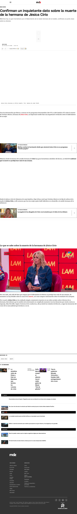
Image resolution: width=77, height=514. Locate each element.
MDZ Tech (26, 473)
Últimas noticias (13, 465)
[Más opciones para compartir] (5, 48)
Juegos (26, 471)
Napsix (25, 475)
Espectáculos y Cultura (15, 484)
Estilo (11, 473)
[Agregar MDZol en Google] (13, 49)
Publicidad (26, 479)
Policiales (12, 469)
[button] (10, 2)
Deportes (12, 482)
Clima (25, 465)
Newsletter (12, 492)
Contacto (26, 481)
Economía (12, 467)
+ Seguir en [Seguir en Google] (23, 48)
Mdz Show (3, 7)
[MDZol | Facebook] (56, 500)
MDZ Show (4, 44)
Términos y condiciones (29, 486)
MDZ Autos (12, 490)
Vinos (11, 475)
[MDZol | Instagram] (59, 500)
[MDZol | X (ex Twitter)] (66, 500)
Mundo (11, 471)
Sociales (11, 477)
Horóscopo (26, 467)
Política (11, 478)
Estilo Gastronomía (14, 486)
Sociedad (12, 480)
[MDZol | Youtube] (63, 500)
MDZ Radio (26, 469)
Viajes (11, 488)
